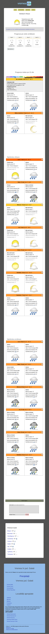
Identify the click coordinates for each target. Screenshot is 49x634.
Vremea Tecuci (10, 586)
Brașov (9, 531)
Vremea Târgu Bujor (11, 589)
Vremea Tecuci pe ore (11, 615)
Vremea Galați (10, 584)
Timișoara (10, 554)
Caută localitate (21, 9)
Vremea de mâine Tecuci (12, 619)
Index (15, 9)
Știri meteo (28, 9)
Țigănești (9, 597)
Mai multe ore (10, 49)
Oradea (9, 549)
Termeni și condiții (10, 628)
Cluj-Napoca (10, 536)
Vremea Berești (10, 588)
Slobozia (8, 601)
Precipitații (24, 576)
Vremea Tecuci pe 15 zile (12, 621)
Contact (33, 9)
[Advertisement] (24, 60)
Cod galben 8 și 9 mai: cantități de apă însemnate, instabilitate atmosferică (20, 29)
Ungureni (9, 604)
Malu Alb (9, 599)
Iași (8, 546)
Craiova (9, 541)
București (10, 533)
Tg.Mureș (9, 551)
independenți (37, 608)
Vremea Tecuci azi (11, 617)
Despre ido (8, 627)
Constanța (10, 538)
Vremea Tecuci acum (11, 614)
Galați (9, 544)
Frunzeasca (9, 603)
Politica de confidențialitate (12, 629)
